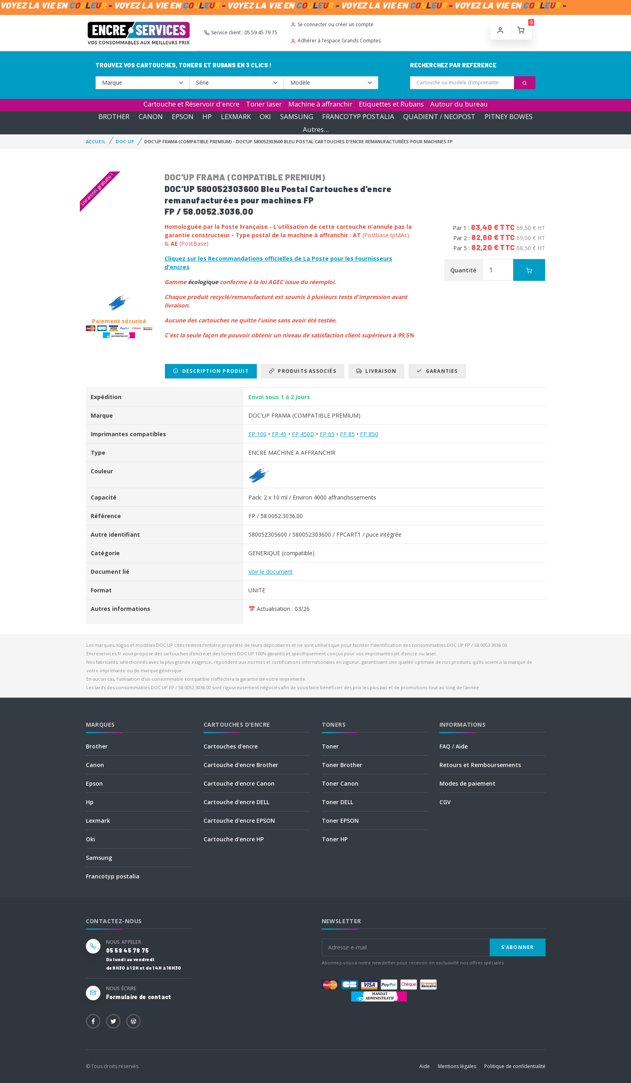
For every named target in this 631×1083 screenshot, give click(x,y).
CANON (151, 116)
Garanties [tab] (437, 371)
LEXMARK (236, 116)
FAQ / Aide (453, 746)
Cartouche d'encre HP (234, 839)
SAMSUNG (296, 116)
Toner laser (264, 104)
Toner (330, 746)
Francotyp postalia (113, 876)
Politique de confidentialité (515, 1066)
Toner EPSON (340, 820)
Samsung (99, 857)
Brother (97, 746)
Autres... (316, 129)
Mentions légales (457, 1066)
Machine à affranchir (320, 104)
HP (207, 116)
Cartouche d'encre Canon (239, 783)
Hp (90, 802)
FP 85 (347, 434)
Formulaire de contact (138, 996)
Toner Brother (342, 765)
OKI (265, 116)
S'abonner (517, 947)
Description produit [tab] (210, 371)
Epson (94, 783)
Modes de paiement (467, 783)
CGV (445, 802)
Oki (90, 839)
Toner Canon (340, 783)
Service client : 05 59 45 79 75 (240, 32)
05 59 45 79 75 (127, 950)
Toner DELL (337, 802)
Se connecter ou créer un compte (331, 24)
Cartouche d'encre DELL (236, 802)
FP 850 (369, 434)
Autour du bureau (459, 104)
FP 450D (303, 434)
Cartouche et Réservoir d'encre (191, 104)
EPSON (183, 116)
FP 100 (257, 434)
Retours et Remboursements (480, 765)
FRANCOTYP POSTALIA (358, 116)
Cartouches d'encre (231, 746)
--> (143, 82)
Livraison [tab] (376, 371)
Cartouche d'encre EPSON (239, 820)
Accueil (96, 141)
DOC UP (125, 141)
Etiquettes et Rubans (391, 104)
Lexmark (98, 820)
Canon (95, 765)
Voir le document (270, 571)
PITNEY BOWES (509, 116)
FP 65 (327, 434)
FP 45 (279, 434)
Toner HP (335, 839)
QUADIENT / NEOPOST (439, 116)
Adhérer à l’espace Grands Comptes (335, 40)
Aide (424, 1066)
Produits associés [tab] (302, 371)
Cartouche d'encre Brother (241, 765)
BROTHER (113, 116)
